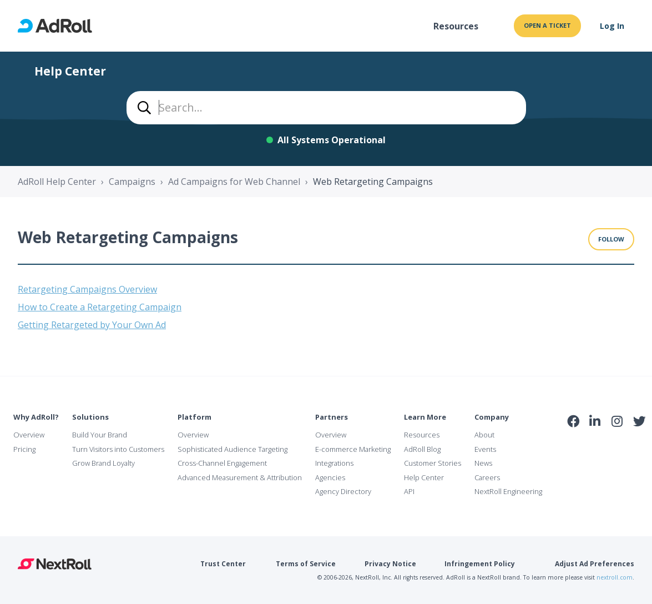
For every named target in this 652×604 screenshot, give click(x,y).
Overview (28, 435)
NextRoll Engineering (508, 491)
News (483, 463)
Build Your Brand (99, 435)
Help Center (424, 477)
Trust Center (223, 563)
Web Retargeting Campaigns (373, 181)
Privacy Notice (390, 563)
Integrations (334, 463)
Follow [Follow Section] (611, 239)
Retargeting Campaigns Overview (87, 289)
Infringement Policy (479, 563)
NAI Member (607, 445)
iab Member (573, 445)
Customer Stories (432, 463)
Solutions (90, 417)
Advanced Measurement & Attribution (240, 477)
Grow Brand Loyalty (103, 463)
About (484, 435)
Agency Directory (343, 491)
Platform (194, 417)
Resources (455, 26)
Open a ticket (547, 25)
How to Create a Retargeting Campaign (99, 307)
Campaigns (132, 181)
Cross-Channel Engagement (222, 463)
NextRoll (55, 564)
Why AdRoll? (36, 417)
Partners (331, 417)
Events (485, 449)
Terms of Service (306, 563)
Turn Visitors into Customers (118, 449)
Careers (487, 477)
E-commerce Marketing (353, 449)
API (409, 491)
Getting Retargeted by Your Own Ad (92, 325)
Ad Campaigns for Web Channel (234, 181)
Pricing (24, 449)
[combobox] (326, 107)
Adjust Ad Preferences (594, 563)
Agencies (330, 477)
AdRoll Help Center (57, 181)
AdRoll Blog (422, 449)
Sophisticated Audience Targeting (232, 449)
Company (491, 417)
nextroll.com (615, 577)
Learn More (425, 417)
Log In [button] (612, 26)
